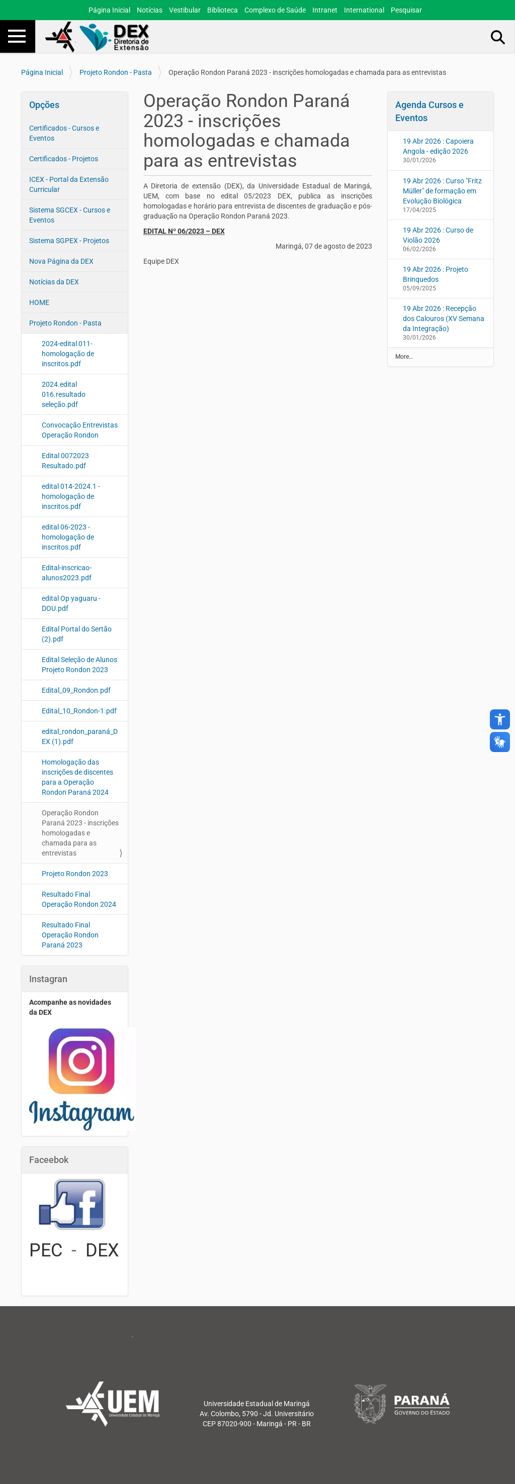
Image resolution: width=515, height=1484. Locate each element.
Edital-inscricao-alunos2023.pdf (67, 573)
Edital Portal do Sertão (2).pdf (77, 634)
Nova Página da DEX (61, 261)
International (364, 10)
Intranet (324, 10)
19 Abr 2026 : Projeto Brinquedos (435, 274)
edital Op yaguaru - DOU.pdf (71, 603)
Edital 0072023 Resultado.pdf (65, 461)
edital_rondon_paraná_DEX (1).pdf (80, 736)
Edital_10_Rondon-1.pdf (79, 711)
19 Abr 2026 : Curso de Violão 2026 (438, 235)
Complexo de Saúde (275, 10)
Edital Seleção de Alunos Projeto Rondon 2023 (79, 665)
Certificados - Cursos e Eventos (64, 133)
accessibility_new (500, 719)
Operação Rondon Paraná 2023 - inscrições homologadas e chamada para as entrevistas (80, 833)
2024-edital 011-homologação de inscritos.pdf (68, 354)
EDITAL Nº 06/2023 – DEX (184, 231)
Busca (498, 37)
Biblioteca (222, 10)
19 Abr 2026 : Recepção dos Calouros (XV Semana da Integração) (443, 318)
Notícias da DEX (54, 282)
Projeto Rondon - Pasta (115, 72)
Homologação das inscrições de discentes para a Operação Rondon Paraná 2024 (77, 777)
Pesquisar (406, 10)
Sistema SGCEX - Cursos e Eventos (69, 215)
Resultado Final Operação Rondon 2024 (79, 899)
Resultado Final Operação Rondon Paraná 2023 (70, 935)
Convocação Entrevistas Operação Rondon (80, 430)
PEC (45, 1250)
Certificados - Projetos (63, 159)
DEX (102, 1250)
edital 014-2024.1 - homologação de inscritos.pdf (71, 496)
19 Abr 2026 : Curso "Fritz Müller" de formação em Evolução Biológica (442, 191)
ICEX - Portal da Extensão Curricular (69, 184)
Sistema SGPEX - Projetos (69, 241)
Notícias (149, 10)
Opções (44, 104)
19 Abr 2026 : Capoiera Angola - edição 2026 (438, 146)
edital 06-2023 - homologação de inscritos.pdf (68, 537)
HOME (39, 302)
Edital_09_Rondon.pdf (76, 690)
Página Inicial (109, 10)
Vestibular (185, 10)
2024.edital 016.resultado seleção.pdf (63, 394)
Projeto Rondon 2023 (75, 874)
